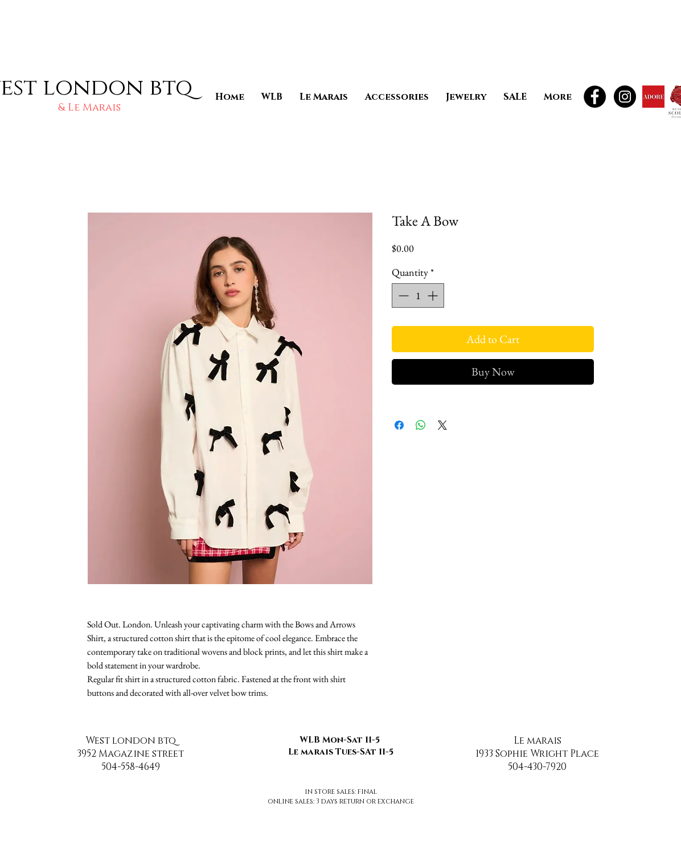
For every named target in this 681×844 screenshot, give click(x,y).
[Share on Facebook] (399, 425)
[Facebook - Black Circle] (595, 96)
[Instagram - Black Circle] (625, 96)
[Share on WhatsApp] (421, 425)
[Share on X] (442, 425)
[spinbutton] (418, 295)
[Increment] (433, 295)
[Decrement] (402, 295)
